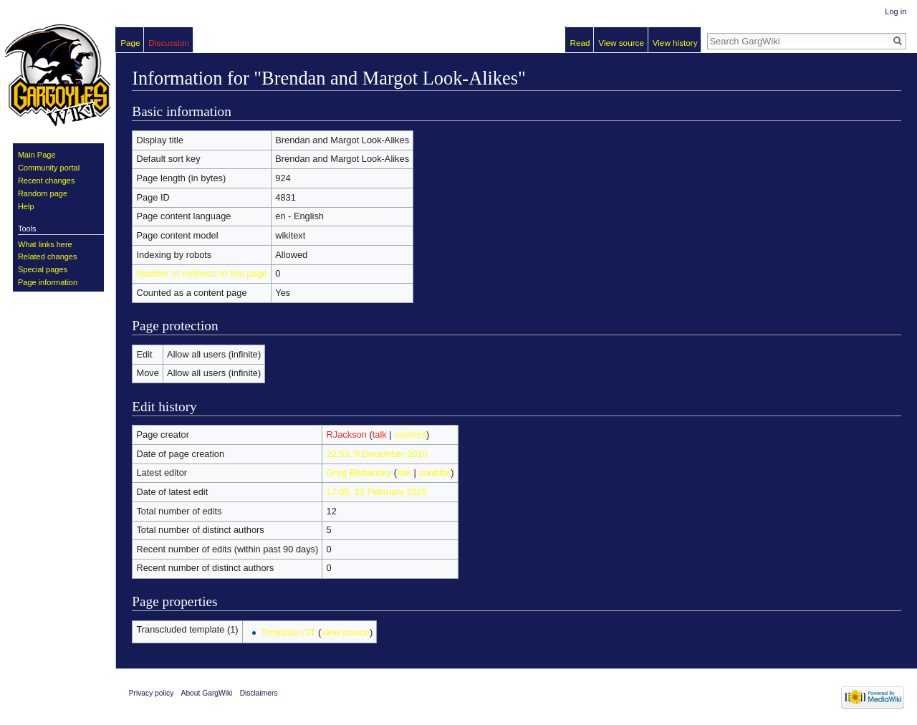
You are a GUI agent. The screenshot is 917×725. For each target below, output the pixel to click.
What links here (45, 244)
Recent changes (46, 180)
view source (345, 632)
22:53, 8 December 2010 (377, 453)
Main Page (37, 154)
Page (130, 42)
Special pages (42, 269)
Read (580, 42)
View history (675, 42)
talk (380, 434)
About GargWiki (207, 693)
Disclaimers (259, 693)
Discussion (168, 42)
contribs (410, 434)
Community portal (49, 167)
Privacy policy (151, 693)
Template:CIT (288, 632)
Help (26, 206)
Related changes (47, 256)
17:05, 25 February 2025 (377, 491)
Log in (895, 11)
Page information (47, 282)
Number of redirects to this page (201, 273)
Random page (42, 193)
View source (621, 42)
